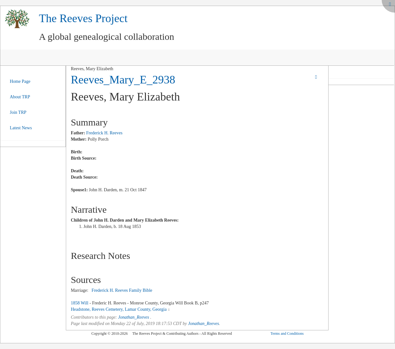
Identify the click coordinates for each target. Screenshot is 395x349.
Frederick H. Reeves (104, 133)
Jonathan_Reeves (133, 317)
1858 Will (80, 303)
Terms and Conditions (287, 333)
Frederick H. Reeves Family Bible (121, 290)
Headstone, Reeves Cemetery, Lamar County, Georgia (119, 309)
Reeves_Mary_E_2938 (123, 79)
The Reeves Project (83, 18)
